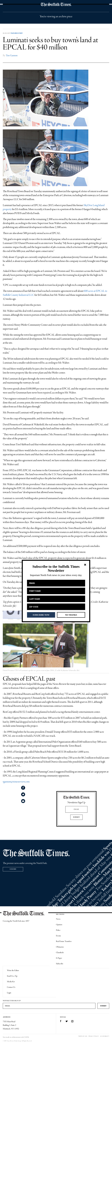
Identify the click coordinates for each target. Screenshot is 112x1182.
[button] (56, 569)
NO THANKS (71, 615)
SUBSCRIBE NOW (41, 615)
